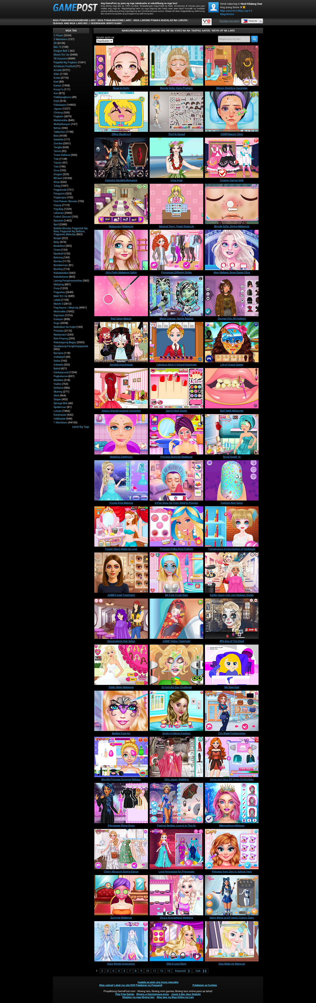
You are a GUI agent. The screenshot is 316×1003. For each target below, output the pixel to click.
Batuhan (58, 220)
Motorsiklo (60, 311)
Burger (57, 238)
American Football (64, 66)
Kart (56, 81)
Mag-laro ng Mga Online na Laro (175, 997)
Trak (56, 158)
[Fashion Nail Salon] (232, 480)
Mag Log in (244, 10)
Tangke (58, 147)
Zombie (58, 143)
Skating (58, 391)
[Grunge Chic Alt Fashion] (232, 296)
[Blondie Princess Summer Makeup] (121, 757)
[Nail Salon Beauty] (121, 296)
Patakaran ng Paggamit (149, 985)
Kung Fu (58, 89)
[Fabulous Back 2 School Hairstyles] (176, 342)
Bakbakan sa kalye (65, 326)
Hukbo (57, 383)
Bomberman (61, 265)
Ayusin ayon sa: (105, 37)
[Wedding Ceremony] (121, 434)
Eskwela (58, 364)
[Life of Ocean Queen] (232, 342)
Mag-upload (106, 985)
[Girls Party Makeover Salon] (121, 250)
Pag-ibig (58, 209)
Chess (57, 249)
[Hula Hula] (176, 157)
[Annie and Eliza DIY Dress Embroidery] (232, 757)
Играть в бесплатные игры (152, 994)
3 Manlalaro (61, 39)
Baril (56, 224)
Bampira (58, 353)
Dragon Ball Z (61, 50)
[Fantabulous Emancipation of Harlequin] (232, 526)
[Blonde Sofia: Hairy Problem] (176, 65)
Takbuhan (59, 131)
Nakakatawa (61, 276)
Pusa (57, 288)
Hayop (57, 205)
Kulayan (58, 319)
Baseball (58, 253)
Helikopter (59, 418)
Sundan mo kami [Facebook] (229, 21)
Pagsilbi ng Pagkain (65, 62)
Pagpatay (59, 292)
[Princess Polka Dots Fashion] (176, 526)
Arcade (58, 70)
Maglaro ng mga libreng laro (138, 997)
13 (168, 970)
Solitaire (58, 387)
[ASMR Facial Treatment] (121, 572)
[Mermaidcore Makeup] (232, 803)
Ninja (57, 181)
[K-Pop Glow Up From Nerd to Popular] (176, 480)
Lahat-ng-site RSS (124, 985)
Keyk (56, 100)
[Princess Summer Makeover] (176, 434)
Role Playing (61, 338)
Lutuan (58, 410)
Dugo (57, 323)
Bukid (57, 368)
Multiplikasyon (62, 124)
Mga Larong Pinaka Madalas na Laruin (160, 20)
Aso (56, 93)
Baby (56, 242)
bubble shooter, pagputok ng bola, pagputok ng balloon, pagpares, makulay (70, 231)
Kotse (57, 77)
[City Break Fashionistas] (232, 710)
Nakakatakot (61, 272)
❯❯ (200, 971)
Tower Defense (62, 154)
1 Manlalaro (61, 422)
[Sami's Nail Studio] (176, 388)
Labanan (59, 212)
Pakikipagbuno (62, 97)
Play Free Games (124, 994)
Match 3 (58, 303)
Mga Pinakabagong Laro (114, 20)
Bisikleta (58, 380)
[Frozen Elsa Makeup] (121, 480)
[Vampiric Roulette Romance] (121, 157)
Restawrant (60, 334)
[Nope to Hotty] (121, 65)
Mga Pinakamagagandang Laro (74, 20)
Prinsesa (59, 330)
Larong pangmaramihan (68, 280)
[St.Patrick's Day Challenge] (176, 664)
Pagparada (60, 189)
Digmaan (59, 315)
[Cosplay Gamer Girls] (232, 157)
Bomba (58, 261)
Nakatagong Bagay (65, 342)
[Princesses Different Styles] (176, 250)
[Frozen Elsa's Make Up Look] (121, 526)
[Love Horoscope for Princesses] (176, 849)
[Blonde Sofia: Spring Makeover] (232, 203)
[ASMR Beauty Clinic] (232, 111)
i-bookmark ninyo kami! (105, 23)
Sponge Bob (61, 403)
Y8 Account (60, 58)
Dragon (58, 174)
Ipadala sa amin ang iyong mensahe (158, 982)
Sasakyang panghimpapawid (71, 346)
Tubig (57, 185)
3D (55, 43)
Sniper (57, 399)
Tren (56, 166)
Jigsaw (58, 108)
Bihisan (58, 178)
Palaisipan (60, 104)
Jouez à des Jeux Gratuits (186, 994)
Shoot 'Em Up (61, 54)
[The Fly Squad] (176, 111)
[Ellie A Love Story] (176, 941)
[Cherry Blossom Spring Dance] (121, 849)
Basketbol (59, 245)
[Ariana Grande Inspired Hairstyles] (121, 388)
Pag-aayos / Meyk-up (66, 307)
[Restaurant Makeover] (121, 203)
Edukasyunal (61, 372)
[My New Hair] (232, 664)
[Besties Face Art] (121, 710)
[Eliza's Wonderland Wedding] (176, 895)
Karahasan (60, 414)
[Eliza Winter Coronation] (121, 941)
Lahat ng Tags (80, 426)
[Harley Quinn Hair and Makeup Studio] (232, 572)
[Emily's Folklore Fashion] (176, 710)
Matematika (61, 120)
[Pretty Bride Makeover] (121, 664)
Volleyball (59, 356)
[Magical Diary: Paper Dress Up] (176, 203)
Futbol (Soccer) (62, 216)
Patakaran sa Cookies (205, 985)
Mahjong (59, 284)
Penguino (59, 193)
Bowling (58, 269)
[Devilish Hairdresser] (121, 342)
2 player (58, 35)
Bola (56, 135)
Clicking (58, 112)
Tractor (58, 162)
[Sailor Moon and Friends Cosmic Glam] (232, 895)
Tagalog (250, 21)
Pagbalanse (61, 376)
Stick (56, 395)
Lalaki (57, 299)
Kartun (58, 85)
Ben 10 (58, 46)
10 (147, 970)
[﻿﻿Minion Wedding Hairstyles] (232, 65)
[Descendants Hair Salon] (121, 618)
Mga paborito (228, 10)
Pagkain (58, 116)
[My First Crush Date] (176, 572)
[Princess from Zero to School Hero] (232, 849)
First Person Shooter (65, 201)
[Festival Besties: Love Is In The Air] (176, 803)
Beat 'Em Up (61, 296)
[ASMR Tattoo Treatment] (176, 618)
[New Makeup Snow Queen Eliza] (232, 250)
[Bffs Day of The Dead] (232, 618)
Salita (57, 360)
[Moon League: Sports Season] (176, 296)
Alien (56, 73)
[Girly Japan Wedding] (176, 757)
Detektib (58, 139)
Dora (56, 170)
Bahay (57, 127)
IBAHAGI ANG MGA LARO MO (70, 23)
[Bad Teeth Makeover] (232, 388)
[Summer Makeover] (121, 895)
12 (161, 970)
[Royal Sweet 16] (232, 434)
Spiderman (60, 407)
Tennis (57, 151)
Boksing (58, 257)
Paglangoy (60, 197)
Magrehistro (227, 14)
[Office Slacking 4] (121, 111)
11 (154, 970)
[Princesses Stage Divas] (121, 803)
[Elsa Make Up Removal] (232, 941)
